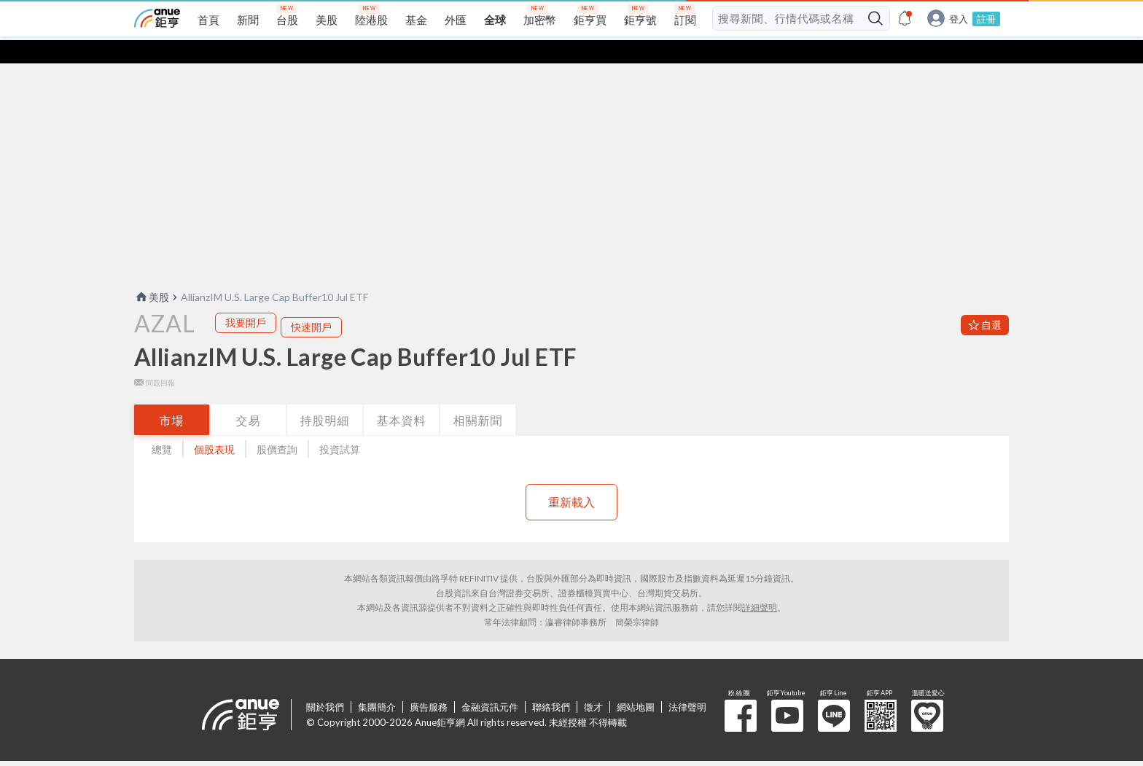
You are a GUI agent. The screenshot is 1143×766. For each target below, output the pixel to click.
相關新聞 (478, 397)
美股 (151, 273)
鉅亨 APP (881, 692)
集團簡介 (377, 683)
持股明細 (325, 397)
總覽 (162, 426)
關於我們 (325, 683)
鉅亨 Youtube (787, 692)
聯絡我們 (551, 683)
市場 (172, 397)
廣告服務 (429, 683)
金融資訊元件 (489, 683)
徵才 (593, 683)
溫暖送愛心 (927, 692)
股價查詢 (277, 426)
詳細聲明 (759, 584)
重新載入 (571, 478)
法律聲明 (687, 683)
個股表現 (214, 426)
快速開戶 (311, 303)
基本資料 (401, 397)
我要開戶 (245, 299)
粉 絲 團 (741, 692)
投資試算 (339, 426)
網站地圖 (636, 683)
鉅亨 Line (834, 692)
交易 (248, 397)
